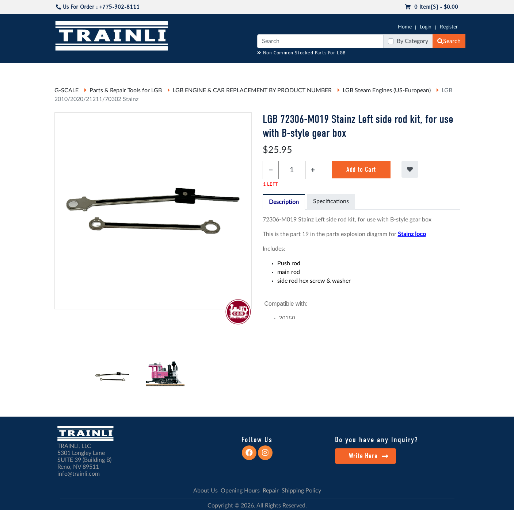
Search (449, 41)
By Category (412, 41)
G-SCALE (66, 69)
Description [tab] (284, 202)
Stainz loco (412, 234)
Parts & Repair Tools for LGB (126, 90)
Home (405, 27)
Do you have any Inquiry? (376, 439)
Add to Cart (361, 169)
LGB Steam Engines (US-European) (387, 90)
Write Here (369, 456)
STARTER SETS (411, 69)
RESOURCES (203, 69)
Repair (271, 491)
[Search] (320, 41)
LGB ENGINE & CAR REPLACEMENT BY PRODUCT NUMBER (252, 90)
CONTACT (446, 69)
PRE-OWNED (352, 69)
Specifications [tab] (331, 201)
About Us (205, 491)
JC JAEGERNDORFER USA (151, 69)
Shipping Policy (301, 491)
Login (425, 27)
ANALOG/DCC (242, 69)
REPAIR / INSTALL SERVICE (297, 69)
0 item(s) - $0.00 (431, 7)
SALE (381, 69)
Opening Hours (240, 491)
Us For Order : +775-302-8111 (98, 7)
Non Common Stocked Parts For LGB (301, 53)
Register (449, 27)
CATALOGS (101, 69)
